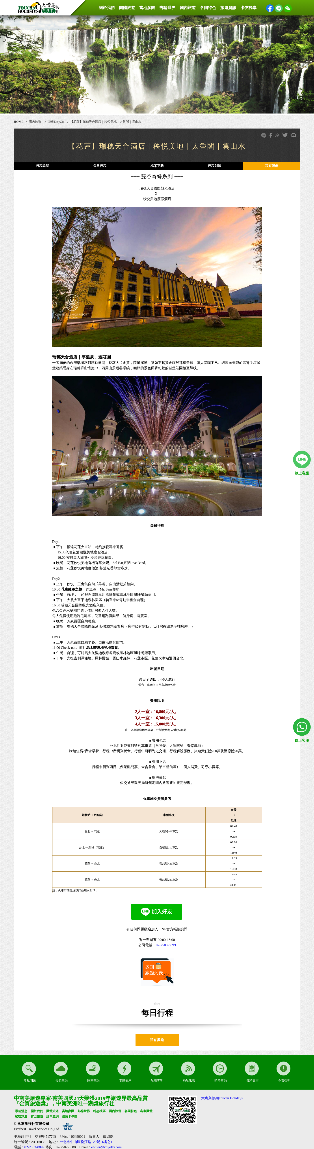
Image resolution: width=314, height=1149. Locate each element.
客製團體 (146, 1111)
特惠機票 (99, 1111)
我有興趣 (271, 166)
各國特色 (208, 8)
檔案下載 (157, 166)
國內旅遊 (188, 8)
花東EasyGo (56, 121)
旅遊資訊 (228, 8)
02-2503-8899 (166, 945)
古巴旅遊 (37, 1116)
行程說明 (42, 166)
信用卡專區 (69, 1116)
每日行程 (99, 166)
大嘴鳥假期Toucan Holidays (222, 1098)
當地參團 (147, 8)
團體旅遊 (127, 8)
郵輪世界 (167, 8)
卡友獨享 (248, 8)
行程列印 (214, 166)
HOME (19, 121)
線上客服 (302, 473)
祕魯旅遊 (21, 1116)
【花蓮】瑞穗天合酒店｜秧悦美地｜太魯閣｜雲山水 (105, 121)
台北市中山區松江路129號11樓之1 (85, 1142)
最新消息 (21, 1111)
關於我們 (107, 8)
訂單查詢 (52, 1116)
